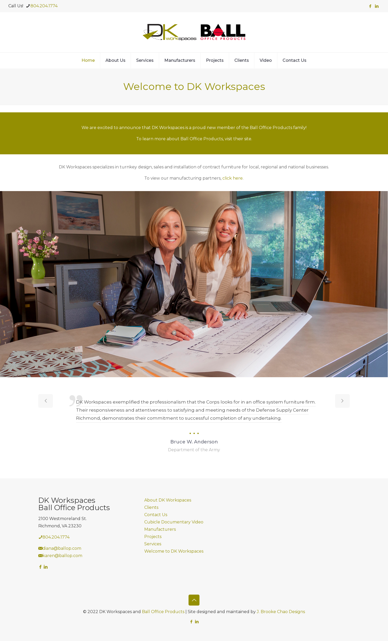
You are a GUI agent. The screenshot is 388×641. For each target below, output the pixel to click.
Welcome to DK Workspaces (173, 551)
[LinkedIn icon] (377, 6)
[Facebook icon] (370, 6)
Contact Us (155, 514)
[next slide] (342, 401)
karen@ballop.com (62, 555)
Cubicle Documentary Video (173, 522)
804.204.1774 (56, 537)
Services (152, 543)
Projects (152, 536)
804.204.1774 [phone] (44, 5)
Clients (151, 507)
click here (232, 178)
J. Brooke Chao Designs (281, 611)
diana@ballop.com (61, 548)
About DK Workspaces (167, 500)
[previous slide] (45, 401)
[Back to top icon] (194, 600)
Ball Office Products (163, 611)
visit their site (238, 138)
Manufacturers (160, 529)
